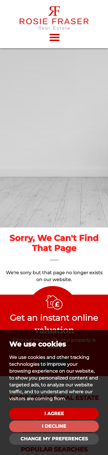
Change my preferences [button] (54, 439)
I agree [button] (54, 413)
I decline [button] (54, 426)
